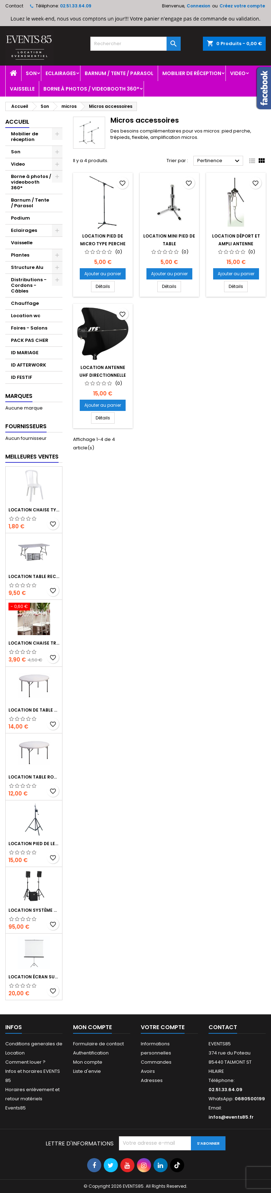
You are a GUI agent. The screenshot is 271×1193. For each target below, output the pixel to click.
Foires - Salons (29, 328)
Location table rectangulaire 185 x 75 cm (33, 576)
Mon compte (87, 1062)
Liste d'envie (87, 1071)
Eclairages (61, 73)
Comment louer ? (25, 1062)
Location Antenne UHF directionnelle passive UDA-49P (102, 375)
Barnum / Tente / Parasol (119, 73)
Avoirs (148, 1071)
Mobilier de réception (191, 73)
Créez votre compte (242, 6)
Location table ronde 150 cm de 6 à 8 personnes (33, 777)
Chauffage (25, 303)
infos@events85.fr (231, 1117)
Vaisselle (22, 88)
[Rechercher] (135, 44)
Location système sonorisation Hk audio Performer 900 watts (33, 910)
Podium (20, 218)
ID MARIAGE (24, 352)
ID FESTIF (21, 377)
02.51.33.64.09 (75, 6)
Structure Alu (27, 267)
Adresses (152, 1080)
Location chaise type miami (33, 510)
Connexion (198, 6)
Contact (14, 6)
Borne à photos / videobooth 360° (91, 88)
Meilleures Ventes (32, 457)
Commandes (156, 1062)
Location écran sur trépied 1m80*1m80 (33, 977)
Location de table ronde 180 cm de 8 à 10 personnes (33, 710)
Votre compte (163, 1027)
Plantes (20, 255)
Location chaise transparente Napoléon (33, 643)
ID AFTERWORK (28, 365)
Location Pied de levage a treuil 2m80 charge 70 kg (33, 844)
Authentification (91, 1053)
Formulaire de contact (98, 1043)
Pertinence (219, 161)
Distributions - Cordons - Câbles (29, 285)
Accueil (17, 122)
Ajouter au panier (102, 274)
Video (238, 73)
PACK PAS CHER (29, 340)
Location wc (25, 315)
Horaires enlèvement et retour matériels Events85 (32, 1098)
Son (31, 73)
